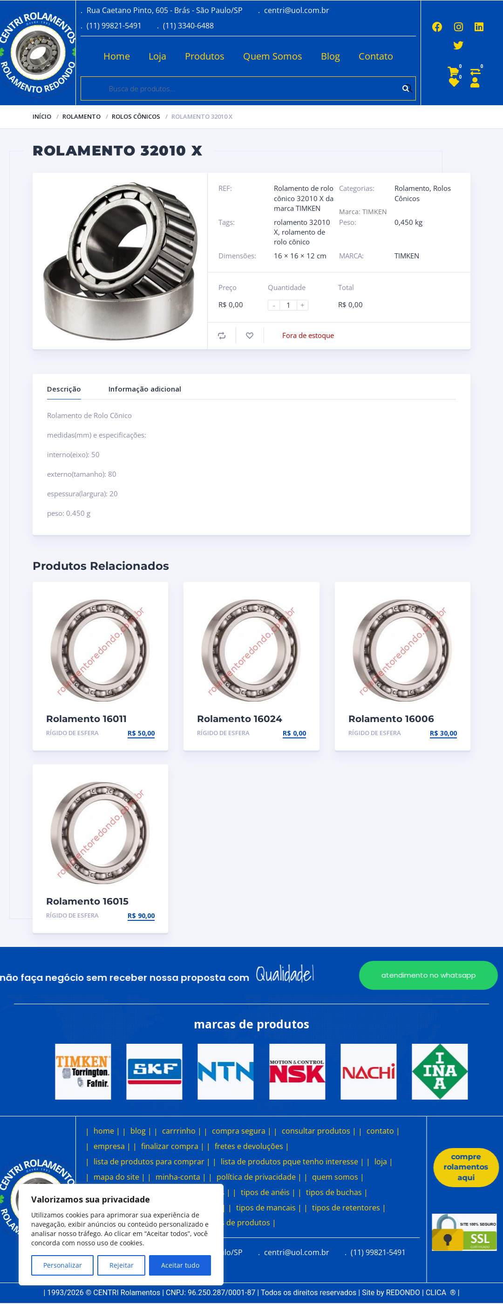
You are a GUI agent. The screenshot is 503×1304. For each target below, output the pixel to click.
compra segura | (242, 1131)
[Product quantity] (292, 305)
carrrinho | (182, 1131)
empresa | (112, 1146)
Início (42, 116)
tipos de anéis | (268, 1192)
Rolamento (81, 116)
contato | (383, 1131)
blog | (141, 1131)
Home (115, 56)
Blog (329, 56)
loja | (383, 1161)
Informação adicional (145, 388)
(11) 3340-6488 (188, 25)
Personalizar (62, 1265)
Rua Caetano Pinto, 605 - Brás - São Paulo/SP (165, 10)
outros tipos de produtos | (228, 1222)
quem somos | (338, 1177)
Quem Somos (271, 56)
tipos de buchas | (337, 1192)
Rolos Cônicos (136, 116)
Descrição (64, 388)
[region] (121, 1234)
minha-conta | (181, 1177)
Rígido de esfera (72, 733)
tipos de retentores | (349, 1208)
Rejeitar (121, 1265)
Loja (156, 56)
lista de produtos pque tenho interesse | (292, 1161)
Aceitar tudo (180, 1265)
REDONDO (403, 1292)
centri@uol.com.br (296, 10)
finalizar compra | (172, 1146)
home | (107, 1131)
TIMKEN (406, 255)
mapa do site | (119, 1177)
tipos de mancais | (269, 1208)
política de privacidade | (259, 1177)
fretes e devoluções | (252, 1146)
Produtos (203, 56)
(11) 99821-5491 (114, 25)
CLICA (441, 1292)
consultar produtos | (319, 1131)
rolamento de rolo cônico (299, 236)
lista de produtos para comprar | (152, 1161)
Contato (374, 56)
